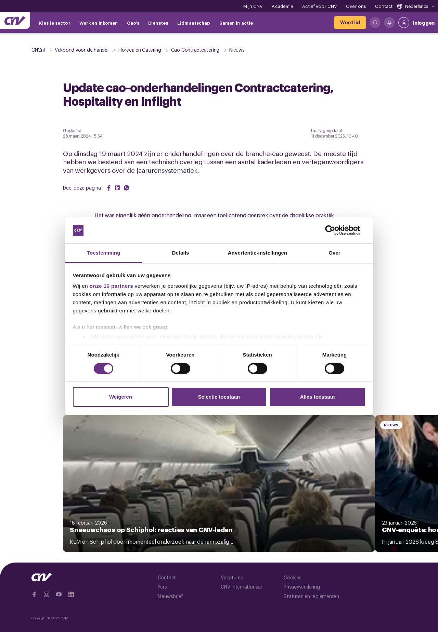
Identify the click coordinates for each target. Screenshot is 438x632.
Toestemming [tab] (103, 253)
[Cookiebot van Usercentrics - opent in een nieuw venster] (335, 230)
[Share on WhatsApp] (126, 188)
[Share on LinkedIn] (117, 188)
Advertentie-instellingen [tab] (257, 253)
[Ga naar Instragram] (46, 594)
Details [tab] (180, 253)
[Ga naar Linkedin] (71, 594)
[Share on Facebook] (109, 188)
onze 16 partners (111, 286)
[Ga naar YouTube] (59, 594)
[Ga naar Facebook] (34, 594)
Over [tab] (334, 253)
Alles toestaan (317, 397)
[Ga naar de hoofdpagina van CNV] (15, 20)
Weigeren (120, 397)
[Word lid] (350, 22)
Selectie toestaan (219, 397)
